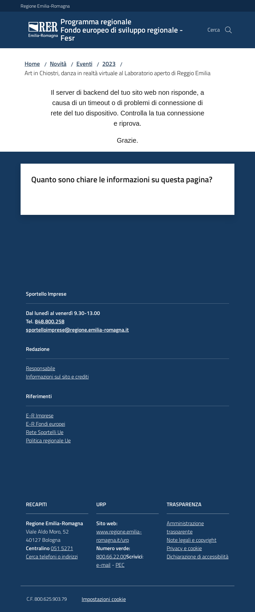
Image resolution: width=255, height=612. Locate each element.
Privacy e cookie (184, 548)
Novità (58, 63)
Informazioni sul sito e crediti (57, 377)
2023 (109, 63)
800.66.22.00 (111, 556)
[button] (228, 30)
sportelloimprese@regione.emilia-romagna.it (77, 330)
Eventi (84, 63)
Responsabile (40, 368)
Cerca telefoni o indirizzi (52, 556)
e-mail (103, 565)
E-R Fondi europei (45, 424)
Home (32, 63)
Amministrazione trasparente (185, 527)
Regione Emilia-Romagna (45, 5)
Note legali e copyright (191, 540)
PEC (120, 565)
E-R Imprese (39, 415)
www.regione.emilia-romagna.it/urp (119, 536)
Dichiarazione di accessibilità (197, 556)
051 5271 (62, 548)
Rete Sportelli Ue (44, 432)
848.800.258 (49, 321)
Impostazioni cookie (104, 599)
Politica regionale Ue (48, 440)
